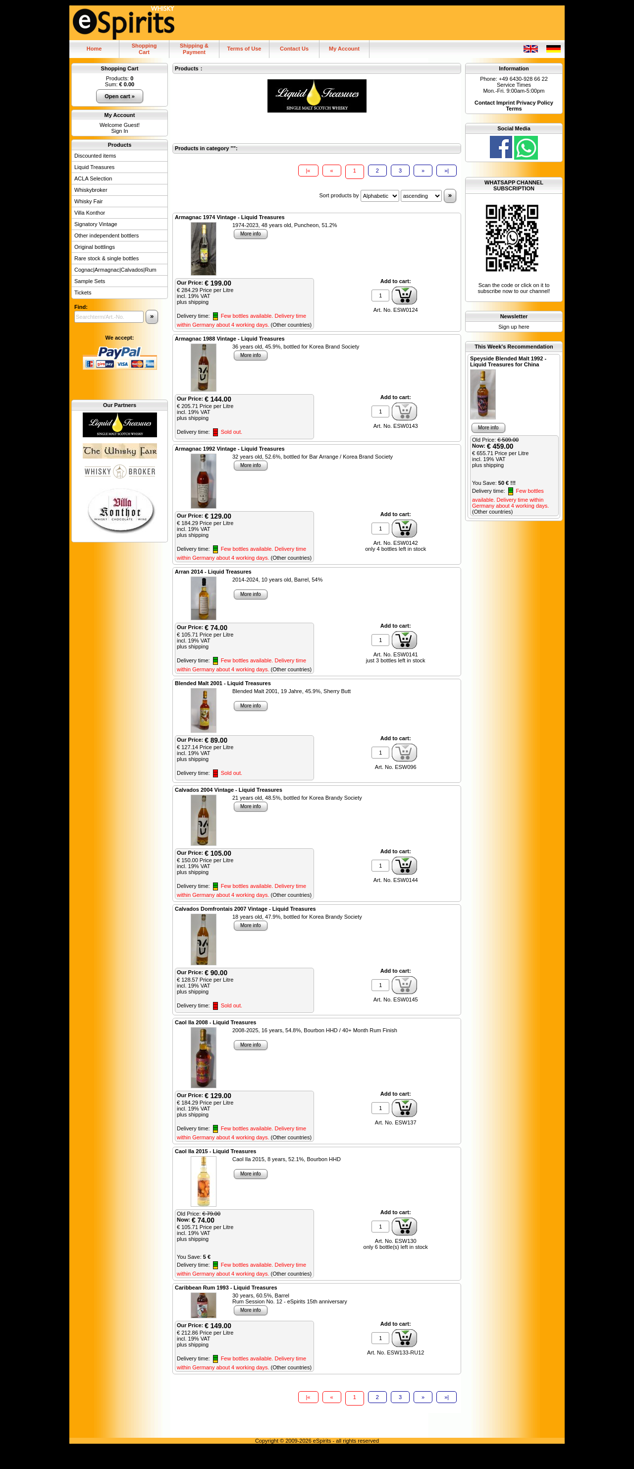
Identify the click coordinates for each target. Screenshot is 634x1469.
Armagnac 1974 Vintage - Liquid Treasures (230, 217)
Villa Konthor (89, 213)
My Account (344, 49)
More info (250, 233)
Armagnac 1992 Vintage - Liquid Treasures (230, 449)
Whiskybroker (90, 190)
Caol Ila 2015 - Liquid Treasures (215, 1151)
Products (120, 145)
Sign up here (513, 327)
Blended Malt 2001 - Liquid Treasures (223, 683)
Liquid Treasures (94, 167)
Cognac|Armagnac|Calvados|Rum (115, 270)
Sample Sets (89, 281)
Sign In (119, 131)
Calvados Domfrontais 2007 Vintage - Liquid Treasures (245, 909)
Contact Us (294, 49)
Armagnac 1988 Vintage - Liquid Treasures (230, 339)
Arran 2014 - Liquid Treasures (213, 572)
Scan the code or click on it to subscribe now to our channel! (514, 248)
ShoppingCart (144, 49)
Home (94, 49)
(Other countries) (291, 325)
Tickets (82, 292)
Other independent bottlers (106, 235)
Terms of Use (244, 49)
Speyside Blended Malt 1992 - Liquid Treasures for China (508, 361)
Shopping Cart (120, 68)
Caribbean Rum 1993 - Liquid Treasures (226, 1288)
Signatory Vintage (95, 224)
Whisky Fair (88, 201)
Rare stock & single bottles (106, 258)
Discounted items (95, 156)
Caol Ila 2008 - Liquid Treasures (215, 1022)
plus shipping (193, 302)
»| (446, 171)
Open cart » (120, 96)
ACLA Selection (93, 178)
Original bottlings (94, 247)
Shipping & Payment (194, 49)
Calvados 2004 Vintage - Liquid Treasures (228, 790)
